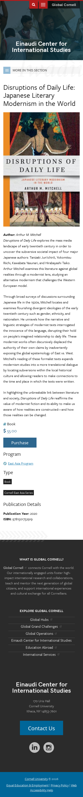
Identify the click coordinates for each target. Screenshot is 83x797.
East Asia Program (20, 463)
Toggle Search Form (33, 4)
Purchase (20, 442)
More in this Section (25, 70)
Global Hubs (41, 619)
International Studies (41, 47)
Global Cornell (64, 5)
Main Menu (43, 4)
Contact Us (41, 728)
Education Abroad (41, 647)
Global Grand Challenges (41, 626)
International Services (41, 654)
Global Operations (42, 633)
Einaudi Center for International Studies (41, 640)
